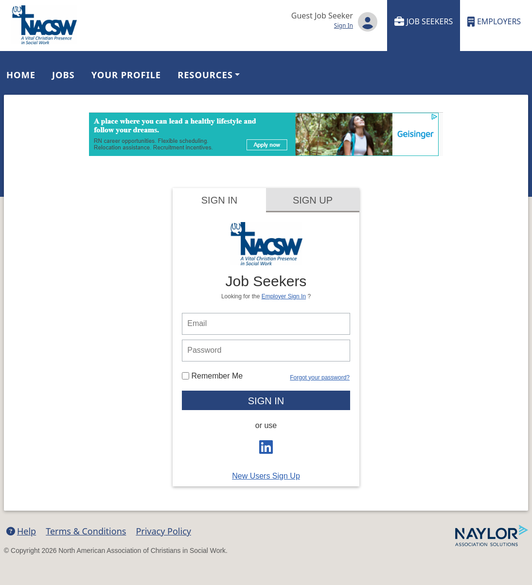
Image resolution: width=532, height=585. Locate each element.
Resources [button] (205, 75)
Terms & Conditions (86, 531)
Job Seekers (423, 22)
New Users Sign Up (266, 476)
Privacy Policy (163, 531)
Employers (494, 22)
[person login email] (266, 324)
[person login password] (266, 350)
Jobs (63, 75)
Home (20, 75)
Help (21, 531)
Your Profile (126, 75)
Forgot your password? (320, 377)
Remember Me (212, 376)
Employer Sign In (284, 296)
